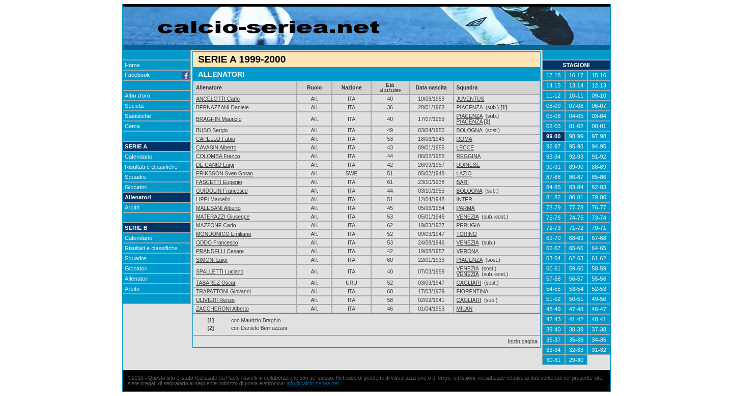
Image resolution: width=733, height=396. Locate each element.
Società (134, 106)
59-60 (576, 268)
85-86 (598, 177)
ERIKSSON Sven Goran (224, 173)
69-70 (553, 238)
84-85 (553, 187)
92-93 (576, 157)
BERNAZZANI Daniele (222, 107)
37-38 (598, 329)
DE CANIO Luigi (215, 165)
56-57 (576, 279)
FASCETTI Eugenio (219, 182)
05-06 (553, 116)
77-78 (576, 207)
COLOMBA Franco (218, 156)
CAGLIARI (469, 283)
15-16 (598, 75)
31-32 (598, 350)
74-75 (576, 218)
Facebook (157, 75)
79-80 (598, 197)
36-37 (553, 340)
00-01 (598, 126)
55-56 (598, 279)
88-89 (598, 167)
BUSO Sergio (212, 130)
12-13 (598, 85)
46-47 (598, 309)
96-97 (553, 146)
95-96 (576, 146)
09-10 (598, 96)
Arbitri (132, 207)
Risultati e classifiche (151, 167)
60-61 (553, 268)
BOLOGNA (470, 130)
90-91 (553, 167)
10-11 (576, 96)
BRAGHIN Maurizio (219, 119)
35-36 (576, 340)
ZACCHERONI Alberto (222, 309)
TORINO (467, 234)
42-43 (553, 319)
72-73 (553, 228)
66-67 (553, 248)
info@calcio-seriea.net (313, 383)
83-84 (576, 187)
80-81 (576, 197)
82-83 (598, 187)
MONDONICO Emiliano (223, 234)
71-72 (576, 228)
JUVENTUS (471, 99)
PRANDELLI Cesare (220, 251)
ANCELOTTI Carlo (218, 99)
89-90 (576, 167)
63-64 (553, 258)
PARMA (466, 208)
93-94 (553, 157)
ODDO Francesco (217, 243)
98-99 (576, 136)
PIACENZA (470, 107)
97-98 (598, 136)
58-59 (598, 268)
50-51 (576, 299)
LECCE (465, 147)
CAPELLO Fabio (215, 139)
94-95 (598, 146)
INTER (464, 199)
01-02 (576, 126)
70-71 (598, 228)
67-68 (598, 238)
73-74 (598, 218)
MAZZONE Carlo (216, 225)
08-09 (553, 106)
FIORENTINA (473, 291)
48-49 (553, 309)
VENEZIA (468, 217)
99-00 (553, 136)
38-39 (576, 329)
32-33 (576, 350)
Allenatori (138, 197)
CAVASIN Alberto (216, 147)
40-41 (598, 319)
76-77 (598, 207)
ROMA (464, 139)
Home (132, 65)
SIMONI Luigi (212, 260)
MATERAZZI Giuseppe (222, 217)
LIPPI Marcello (213, 199)
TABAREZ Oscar (216, 283)
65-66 (576, 248)
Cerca (132, 126)
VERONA (468, 251)
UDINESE (468, 165)
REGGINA (469, 156)
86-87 (576, 177)
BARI (463, 182)
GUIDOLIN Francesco (222, 191)
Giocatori (136, 187)
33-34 (553, 350)
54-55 (553, 289)
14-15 (553, 85)
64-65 (598, 248)
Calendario (138, 157)
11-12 (553, 96)
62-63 (576, 258)
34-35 (598, 340)
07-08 (576, 106)
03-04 (598, 116)
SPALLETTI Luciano (219, 272)
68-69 (576, 238)
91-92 (598, 157)
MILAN (465, 309)
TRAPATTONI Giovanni (223, 291)
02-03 (553, 126)
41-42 (576, 319)
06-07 (598, 106)
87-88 (553, 177)
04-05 (576, 116)
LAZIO (464, 173)
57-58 (553, 279)
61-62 (598, 258)
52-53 (598, 289)
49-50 (598, 299)
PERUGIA (469, 225)
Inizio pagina (523, 341)
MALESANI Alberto (218, 208)
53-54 (576, 289)
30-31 (553, 360)
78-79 (553, 207)
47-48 (576, 309)
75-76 (553, 218)
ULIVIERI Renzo (215, 300)
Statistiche (138, 116)
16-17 (576, 75)
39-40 (553, 329)
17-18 (553, 75)
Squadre (135, 177)
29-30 (576, 360)
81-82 (553, 197)
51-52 (553, 299)
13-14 (576, 85)
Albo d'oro (137, 96)
